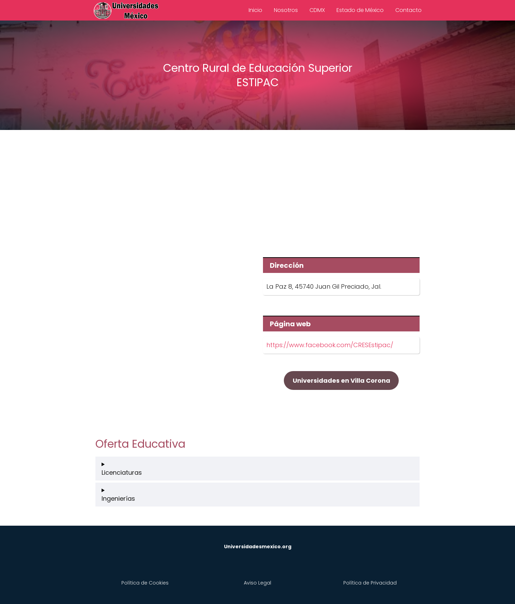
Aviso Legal (257, 582)
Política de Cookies (145, 582)
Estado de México (360, 10)
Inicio (255, 10)
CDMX (317, 10)
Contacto (408, 10)
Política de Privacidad (370, 582)
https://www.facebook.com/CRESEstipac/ (329, 345)
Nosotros (286, 10)
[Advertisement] (257, 189)
